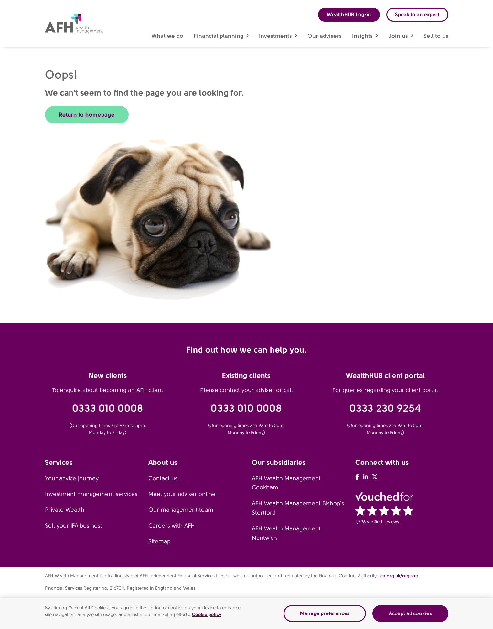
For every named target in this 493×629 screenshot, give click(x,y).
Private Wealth (64, 509)
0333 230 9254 (385, 408)
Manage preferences (324, 613)
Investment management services (91, 494)
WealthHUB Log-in (349, 14)
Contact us (162, 478)
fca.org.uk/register (399, 575)
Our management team (180, 509)
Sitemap (159, 541)
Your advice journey (72, 478)
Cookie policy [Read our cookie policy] (206, 614)
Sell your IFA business (74, 525)
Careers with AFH (171, 525)
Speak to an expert (417, 14)
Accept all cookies (410, 613)
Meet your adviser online (182, 494)
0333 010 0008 (107, 408)
